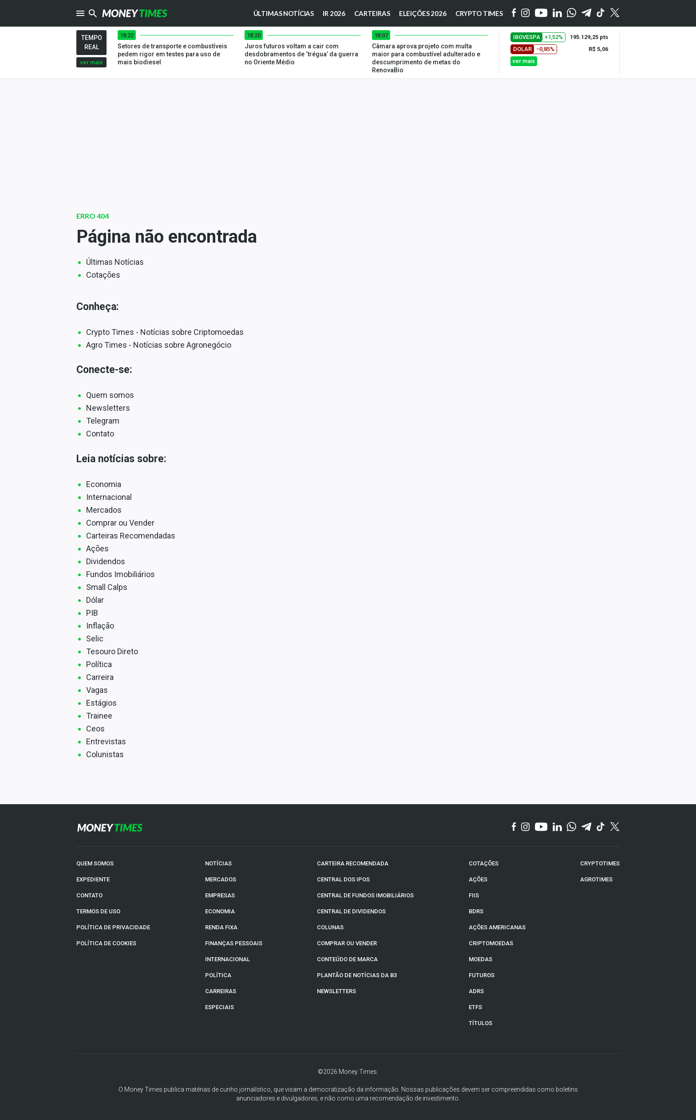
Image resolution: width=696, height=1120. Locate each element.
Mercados (104, 510)
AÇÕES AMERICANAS (497, 927)
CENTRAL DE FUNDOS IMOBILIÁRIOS (365, 895)
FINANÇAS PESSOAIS (233, 942)
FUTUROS (481, 974)
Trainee (99, 715)
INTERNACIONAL (227, 958)
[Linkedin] (557, 13)
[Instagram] (525, 13)
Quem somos (110, 395)
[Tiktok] (601, 13)
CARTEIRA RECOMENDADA (352, 863)
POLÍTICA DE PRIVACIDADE (113, 927)
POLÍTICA (218, 974)
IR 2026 (334, 13)
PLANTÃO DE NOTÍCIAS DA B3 (357, 974)
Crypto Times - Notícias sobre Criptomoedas (165, 332)
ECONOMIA (220, 911)
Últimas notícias (283, 13)
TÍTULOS (480, 1022)
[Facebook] (514, 13)
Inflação (100, 625)
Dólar (95, 600)
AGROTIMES (596, 879)
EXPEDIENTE (93, 879)
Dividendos (105, 561)
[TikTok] (601, 827)
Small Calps (106, 587)
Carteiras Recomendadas (130, 535)
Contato (100, 433)
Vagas (97, 690)
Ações (97, 548)
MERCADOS (220, 879)
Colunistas (105, 754)
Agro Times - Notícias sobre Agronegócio (158, 345)
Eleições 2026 (423, 13)
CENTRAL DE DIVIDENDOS (351, 911)
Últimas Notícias (115, 262)
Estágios (101, 702)
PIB (92, 612)
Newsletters (108, 408)
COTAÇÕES (483, 863)
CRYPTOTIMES (600, 863)
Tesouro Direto (112, 651)
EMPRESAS (220, 895)
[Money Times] (134, 13)
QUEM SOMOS (95, 863)
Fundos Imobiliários (120, 574)
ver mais (91, 62)
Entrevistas (106, 741)
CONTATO (89, 895)
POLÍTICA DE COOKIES (106, 942)
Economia (103, 484)
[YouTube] (541, 13)
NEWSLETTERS (336, 990)
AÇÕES (478, 879)
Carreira (100, 677)
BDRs (476, 911)
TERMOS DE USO (98, 911)
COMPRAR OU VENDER (347, 942)
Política (99, 664)
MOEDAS (480, 958)
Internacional (109, 497)
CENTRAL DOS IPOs (343, 879)
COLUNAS (330, 927)
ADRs (476, 990)
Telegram (102, 420)
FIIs (474, 895)
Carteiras (372, 13)
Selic (94, 638)
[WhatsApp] (571, 13)
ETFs (475, 1006)
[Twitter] (614, 13)
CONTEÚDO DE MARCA (347, 958)
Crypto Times (479, 13)
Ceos (95, 728)
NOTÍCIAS (218, 863)
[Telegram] (586, 13)
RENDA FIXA (221, 927)
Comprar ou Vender (120, 522)
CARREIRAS (220, 990)
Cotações (103, 274)
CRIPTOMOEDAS (491, 942)
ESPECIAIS (219, 1006)
